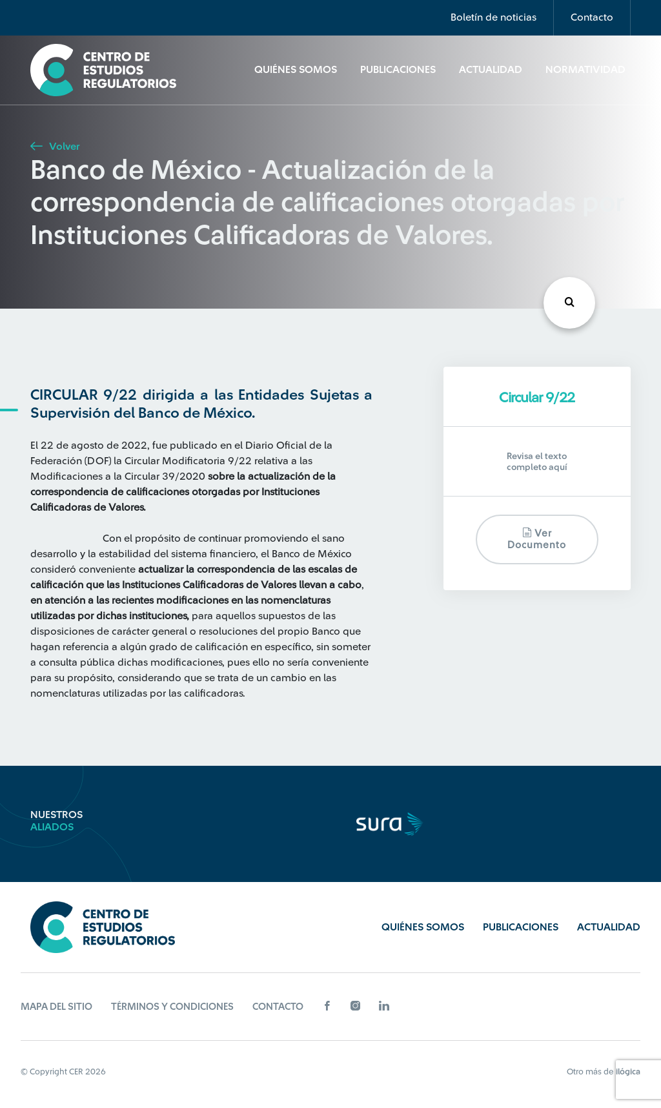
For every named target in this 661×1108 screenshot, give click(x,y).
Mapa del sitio (56, 1007)
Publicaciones (398, 70)
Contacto (592, 17)
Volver (54, 146)
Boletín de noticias (493, 17)
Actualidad (490, 70)
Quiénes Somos (295, 70)
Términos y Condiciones (172, 1007)
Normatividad (585, 70)
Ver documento (536, 539)
